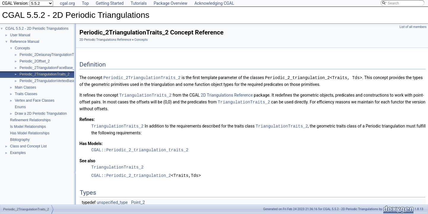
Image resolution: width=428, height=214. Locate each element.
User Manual (20, 35)
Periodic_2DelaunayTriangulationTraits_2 (52, 55)
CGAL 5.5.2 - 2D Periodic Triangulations (36, 28)
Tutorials (139, 3)
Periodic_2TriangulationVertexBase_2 (49, 81)
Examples (18, 153)
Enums (20, 107)
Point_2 (138, 201)
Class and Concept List (28, 146)
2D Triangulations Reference (227, 94)
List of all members (413, 27)
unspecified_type (112, 201)
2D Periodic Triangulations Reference (105, 40)
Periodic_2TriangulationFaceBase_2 (48, 68)
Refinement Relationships (30, 120)
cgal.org (67, 3)
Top (85, 3)
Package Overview (170, 3)
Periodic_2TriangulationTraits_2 (45, 74)
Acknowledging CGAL (214, 3)
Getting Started (110, 3)
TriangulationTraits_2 (145, 94)
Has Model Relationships (29, 133)
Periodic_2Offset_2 (35, 61)
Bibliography (20, 140)
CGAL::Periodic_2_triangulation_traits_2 (140, 149)
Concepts (22, 48)
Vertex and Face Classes (34, 100)
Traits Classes (26, 94)
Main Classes (25, 87)
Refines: (87, 118)
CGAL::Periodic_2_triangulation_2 (131, 174)
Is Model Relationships (28, 127)
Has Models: (91, 142)
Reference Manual (24, 42)
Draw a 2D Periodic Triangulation (41, 113)
